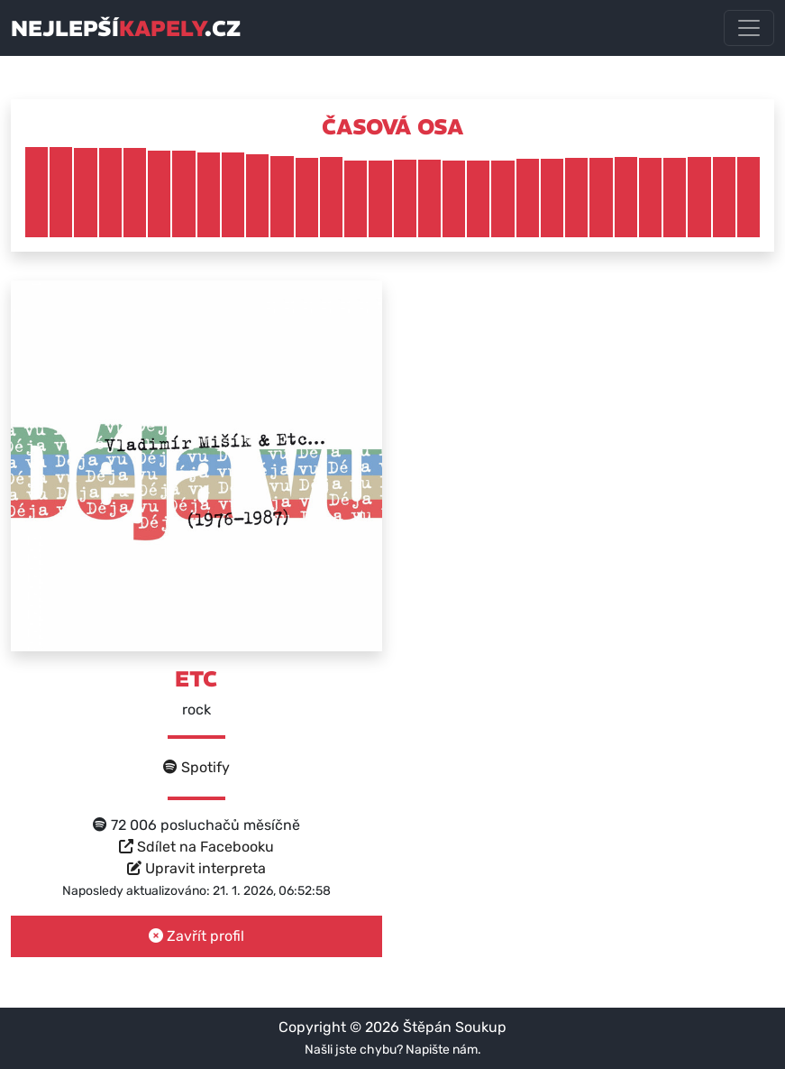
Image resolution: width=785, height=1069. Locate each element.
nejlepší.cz (126, 27)
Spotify (196, 767)
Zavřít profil (196, 936)
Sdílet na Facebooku (196, 846)
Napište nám (442, 1049)
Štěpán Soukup (455, 1027)
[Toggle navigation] (749, 28)
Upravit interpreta (196, 868)
